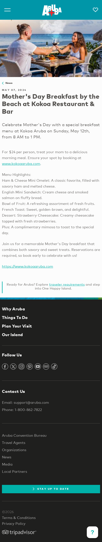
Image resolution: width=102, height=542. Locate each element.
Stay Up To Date (51, 488)
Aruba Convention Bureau (24, 435)
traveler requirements (67, 284)
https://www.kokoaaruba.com (27, 266)
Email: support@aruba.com (25, 402)
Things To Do (15, 317)
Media (7, 464)
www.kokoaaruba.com (21, 163)
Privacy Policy (14, 523)
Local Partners (14, 471)
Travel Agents (13, 442)
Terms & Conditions (19, 517)
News (7, 82)
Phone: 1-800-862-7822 (22, 409)
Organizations (14, 450)
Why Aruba (13, 308)
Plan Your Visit (17, 326)
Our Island (12, 334)
